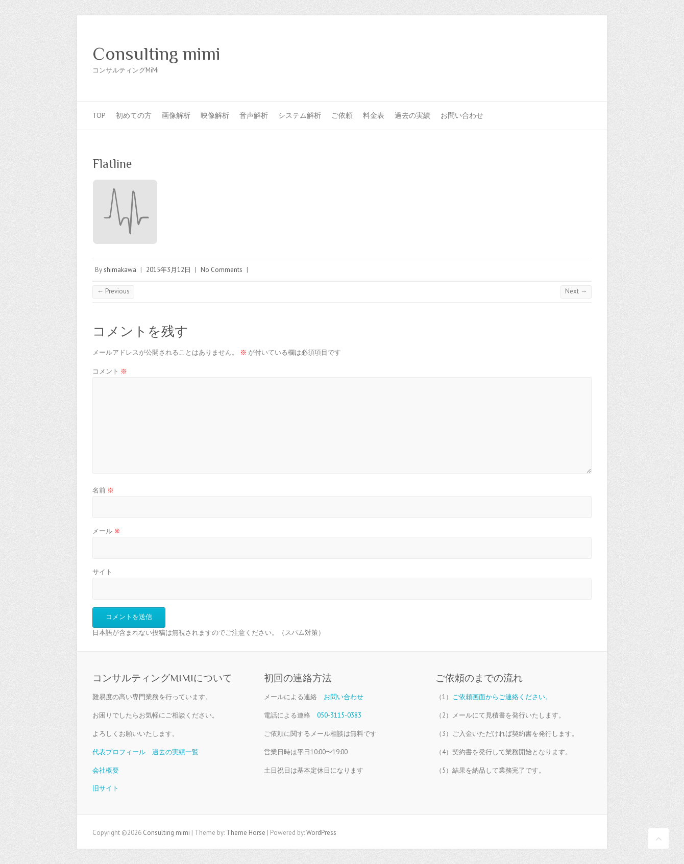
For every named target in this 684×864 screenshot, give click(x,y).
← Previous (113, 291)
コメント (109, 371)
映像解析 (215, 115)
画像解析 (176, 115)
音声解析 (253, 115)
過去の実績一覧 (175, 752)
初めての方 (134, 115)
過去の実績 (412, 115)
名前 (103, 490)
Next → (576, 291)
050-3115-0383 (339, 715)
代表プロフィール (118, 752)
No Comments (221, 269)
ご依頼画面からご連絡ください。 (502, 697)
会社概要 (105, 770)
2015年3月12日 (168, 269)
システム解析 (299, 115)
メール (106, 531)
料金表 (373, 115)
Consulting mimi (156, 53)
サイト (102, 571)
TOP (99, 115)
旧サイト (105, 788)
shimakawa (120, 269)
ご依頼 (342, 115)
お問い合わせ (462, 115)
